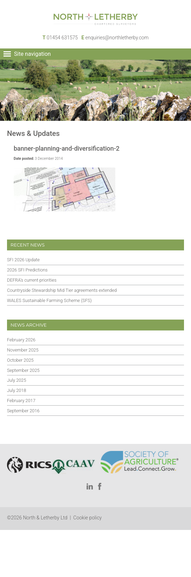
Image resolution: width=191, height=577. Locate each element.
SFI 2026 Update (23, 259)
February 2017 (21, 400)
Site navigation (32, 54)
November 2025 (23, 350)
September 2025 (23, 370)
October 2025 (20, 360)
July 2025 (16, 380)
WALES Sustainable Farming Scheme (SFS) (49, 300)
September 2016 (23, 410)
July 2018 (16, 390)
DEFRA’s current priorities (31, 280)
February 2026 (21, 339)
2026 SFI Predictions (27, 270)
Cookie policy (87, 517)
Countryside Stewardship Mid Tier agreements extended (62, 290)
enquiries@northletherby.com (117, 37)
